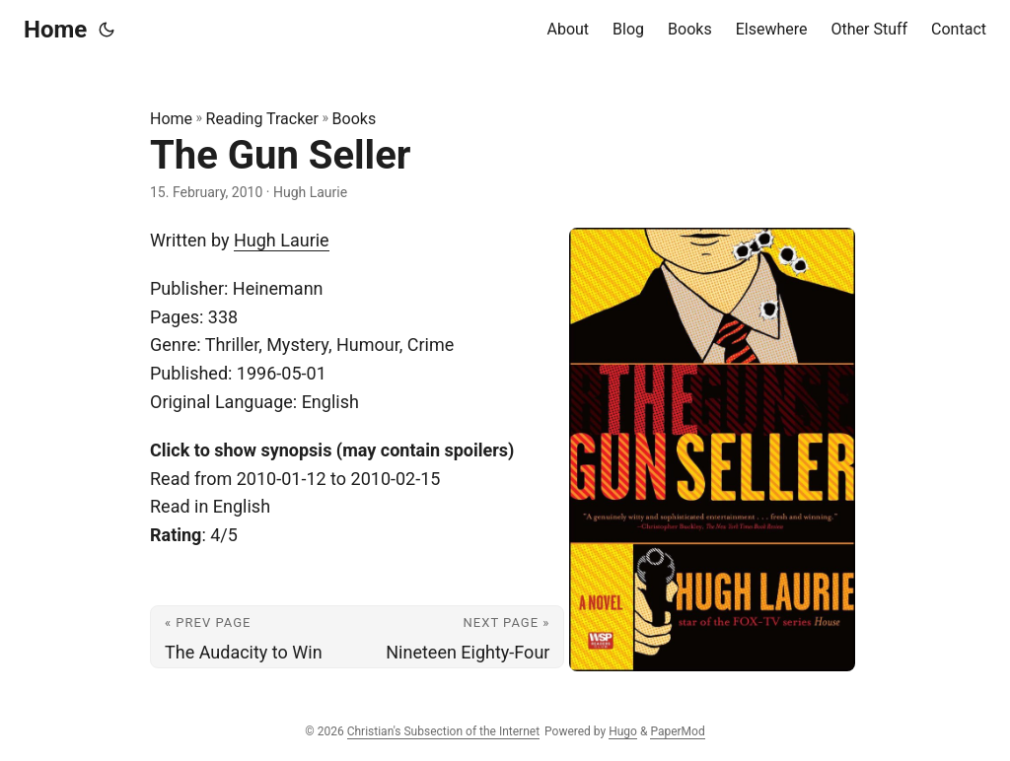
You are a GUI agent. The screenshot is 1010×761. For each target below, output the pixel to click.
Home (55, 29)
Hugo (623, 731)
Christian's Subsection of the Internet (443, 731)
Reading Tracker (262, 118)
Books (354, 118)
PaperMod (677, 731)
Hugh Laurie (281, 240)
